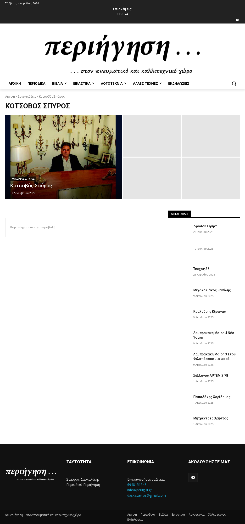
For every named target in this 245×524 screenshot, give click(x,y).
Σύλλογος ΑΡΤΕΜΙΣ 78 (210, 375)
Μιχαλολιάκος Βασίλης (212, 290)
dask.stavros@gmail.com (146, 495)
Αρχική (10, 96)
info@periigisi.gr (139, 490)
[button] (234, 83)
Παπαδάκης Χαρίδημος (211, 397)
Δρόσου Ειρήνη (205, 226)
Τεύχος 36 (201, 269)
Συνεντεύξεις (27, 96)
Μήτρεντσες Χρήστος (210, 418)
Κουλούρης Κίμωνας (209, 311)
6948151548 (136, 484)
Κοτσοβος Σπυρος (23, 178)
